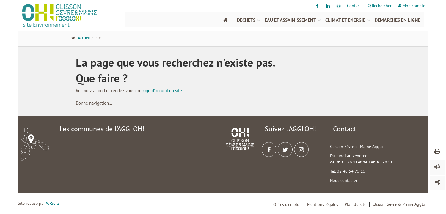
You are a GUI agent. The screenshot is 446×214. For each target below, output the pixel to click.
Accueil (84, 37)
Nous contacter (343, 180)
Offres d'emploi (287, 204)
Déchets (246, 20)
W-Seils (52, 203)
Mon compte (411, 5)
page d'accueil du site (161, 90)
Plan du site (355, 204)
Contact (354, 5)
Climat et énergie (345, 20)
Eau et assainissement (290, 20)
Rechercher (380, 5)
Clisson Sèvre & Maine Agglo (399, 204)
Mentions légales (322, 204)
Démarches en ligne (397, 20)
